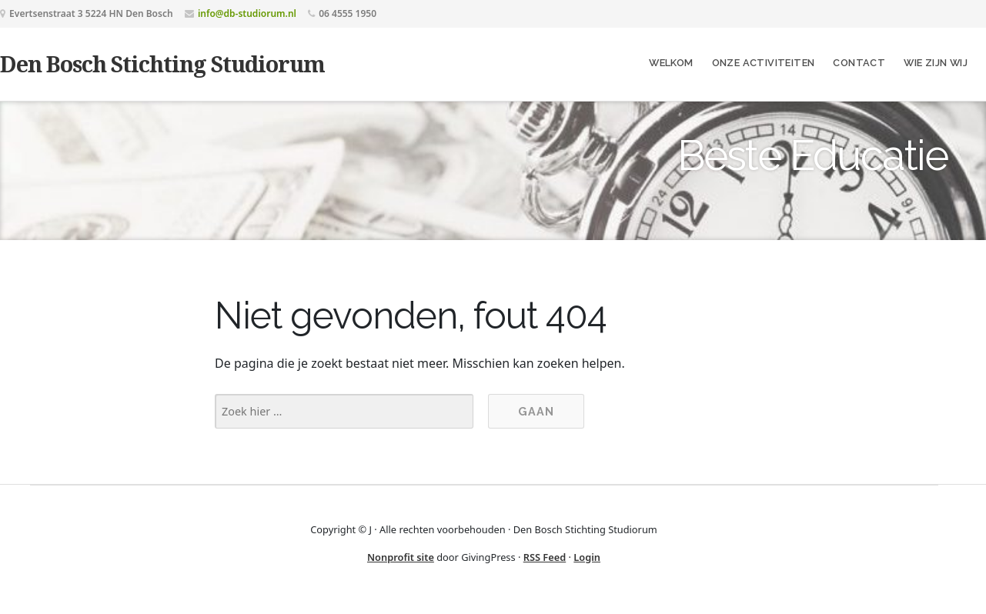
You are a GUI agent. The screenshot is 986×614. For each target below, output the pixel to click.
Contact (859, 62)
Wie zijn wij (936, 62)
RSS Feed (545, 557)
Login (586, 557)
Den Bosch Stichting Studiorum (162, 63)
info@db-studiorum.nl (247, 13)
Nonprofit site (400, 557)
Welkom (671, 62)
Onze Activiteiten (763, 62)
